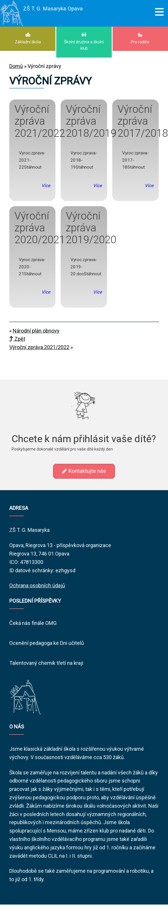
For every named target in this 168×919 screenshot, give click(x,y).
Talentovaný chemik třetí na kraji (46, 663)
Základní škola (28, 38)
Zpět (17, 339)
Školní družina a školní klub (84, 41)
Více (45, 185)
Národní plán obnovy (36, 331)
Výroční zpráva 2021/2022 (39, 347)
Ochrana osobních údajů (37, 585)
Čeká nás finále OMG (33, 623)
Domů (16, 66)
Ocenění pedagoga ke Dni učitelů (46, 643)
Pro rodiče (140, 38)
